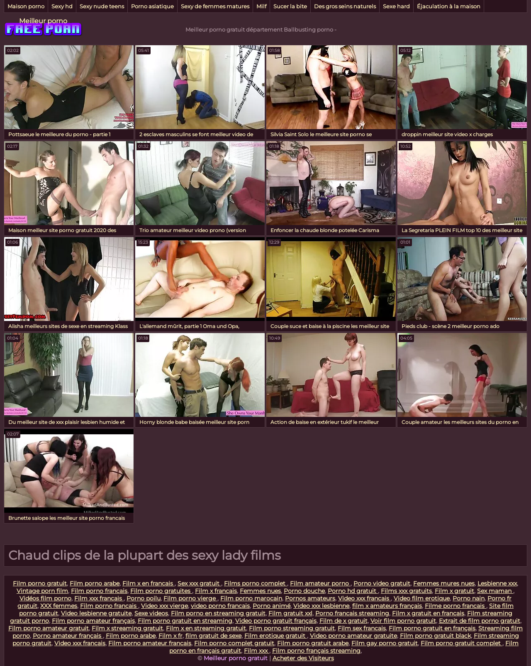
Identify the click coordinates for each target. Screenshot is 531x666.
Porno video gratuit (381, 583)
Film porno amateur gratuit (48, 628)
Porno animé (271, 606)
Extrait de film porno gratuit (479, 620)
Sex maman (495, 591)
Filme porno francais (455, 606)
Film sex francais (362, 628)
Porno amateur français (68, 635)
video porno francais (220, 606)
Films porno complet (255, 583)
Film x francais (216, 591)
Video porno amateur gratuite (353, 635)
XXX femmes (58, 606)
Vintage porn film (42, 591)
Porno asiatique (152, 6)
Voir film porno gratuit (403, 620)
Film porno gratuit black (435, 635)
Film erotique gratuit (275, 635)
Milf (261, 6)
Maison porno (25, 6)
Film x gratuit (454, 591)
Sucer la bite (290, 6)
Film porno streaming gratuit (292, 628)
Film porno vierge (190, 598)
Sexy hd (62, 6)
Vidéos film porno (45, 598)
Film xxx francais (99, 598)
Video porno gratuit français (276, 620)
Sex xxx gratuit (199, 583)
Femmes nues (260, 591)
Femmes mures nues (444, 583)
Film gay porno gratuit (384, 643)
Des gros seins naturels (345, 6)
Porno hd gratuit (353, 591)
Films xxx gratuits (406, 591)
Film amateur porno (320, 583)
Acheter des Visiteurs (303, 658)
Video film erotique (422, 598)
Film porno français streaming (316, 650)
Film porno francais (99, 591)
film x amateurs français (387, 606)
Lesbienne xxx (497, 583)
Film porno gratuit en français (432, 628)
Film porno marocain (251, 598)
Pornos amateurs (310, 598)
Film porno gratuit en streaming (185, 620)
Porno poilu (144, 598)
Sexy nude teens (102, 6)
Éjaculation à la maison (448, 6)
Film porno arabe (94, 583)
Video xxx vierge (164, 606)
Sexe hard (396, 6)
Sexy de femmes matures (215, 6)
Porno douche (304, 591)
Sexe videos (151, 613)
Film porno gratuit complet (461, 643)
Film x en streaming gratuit (206, 628)
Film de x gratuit (343, 620)
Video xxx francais (364, 598)
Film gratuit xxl (290, 613)
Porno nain (469, 598)
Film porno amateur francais (149, 643)
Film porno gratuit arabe (312, 643)
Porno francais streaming (352, 613)
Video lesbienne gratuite (96, 613)
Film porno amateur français (93, 620)
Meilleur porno (43, 21)
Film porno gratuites (161, 591)
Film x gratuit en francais (428, 613)
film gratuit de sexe (213, 635)
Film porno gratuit (40, 583)
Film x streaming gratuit (127, 628)
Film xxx (256, 650)
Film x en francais (148, 583)
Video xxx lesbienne (321, 606)
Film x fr (170, 635)
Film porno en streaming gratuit (218, 613)
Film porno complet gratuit (234, 643)
